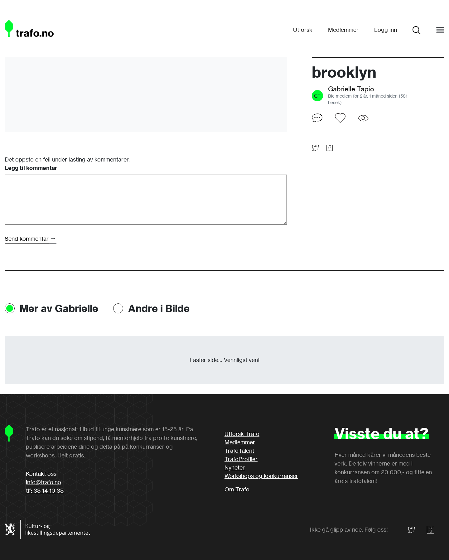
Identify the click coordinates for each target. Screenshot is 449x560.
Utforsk (302, 29)
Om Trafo (236, 489)
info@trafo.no (43, 482)
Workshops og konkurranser (261, 475)
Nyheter (234, 467)
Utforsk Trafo (241, 433)
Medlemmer (343, 29)
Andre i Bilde (159, 308)
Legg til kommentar (31, 167)
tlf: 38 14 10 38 (45, 490)
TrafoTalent (239, 450)
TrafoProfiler (241, 459)
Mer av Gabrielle (59, 308)
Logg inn (385, 29)
